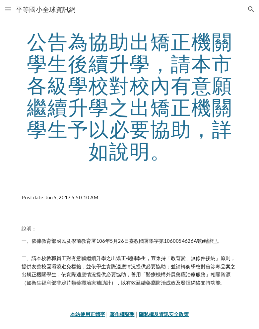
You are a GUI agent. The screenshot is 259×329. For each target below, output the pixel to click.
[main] (129, 96)
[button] (8, 9)
